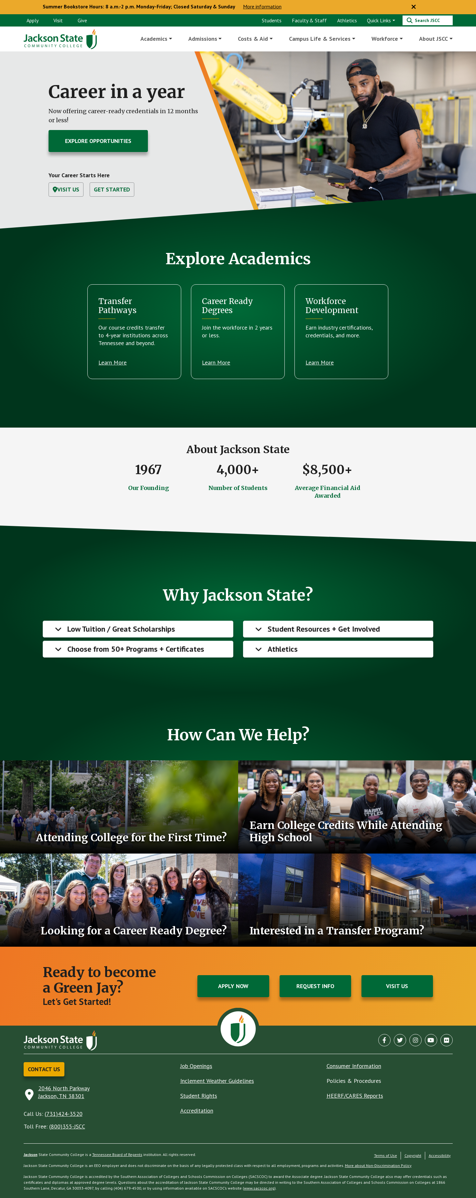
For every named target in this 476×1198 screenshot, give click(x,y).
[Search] (428, 20)
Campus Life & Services (320, 38)
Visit (58, 20)
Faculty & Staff (309, 20)
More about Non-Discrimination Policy (378, 1165)
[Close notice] (414, 7)
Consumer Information (354, 1066)
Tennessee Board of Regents (117, 1154)
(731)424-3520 (64, 1113)
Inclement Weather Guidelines (217, 1080)
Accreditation (196, 1110)
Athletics (347, 20)
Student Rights (198, 1095)
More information (262, 7)
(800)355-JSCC (67, 1126)
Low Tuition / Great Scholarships (121, 629)
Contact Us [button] (44, 1069)
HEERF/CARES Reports (355, 1095)
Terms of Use (385, 1155)
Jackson (31, 1154)
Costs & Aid (253, 38)
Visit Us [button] (66, 189)
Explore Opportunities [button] (98, 141)
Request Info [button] (315, 986)
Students (272, 20)
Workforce (384, 38)
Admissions (203, 38)
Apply (33, 20)
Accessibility (440, 1155)
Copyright (412, 1155)
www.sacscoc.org (259, 1188)
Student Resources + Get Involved (324, 629)
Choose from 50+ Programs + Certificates (135, 649)
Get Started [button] (112, 189)
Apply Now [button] (233, 986)
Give (82, 20)
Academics (154, 38)
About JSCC (433, 38)
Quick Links (379, 20)
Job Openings (196, 1066)
